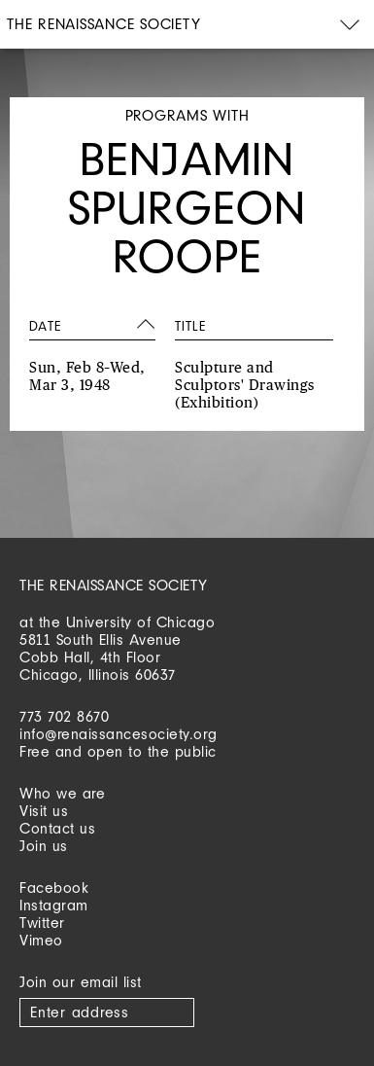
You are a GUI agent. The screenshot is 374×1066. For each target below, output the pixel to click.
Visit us (43, 810)
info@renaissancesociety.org (118, 734)
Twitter (42, 922)
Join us (43, 845)
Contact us (57, 828)
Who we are (62, 793)
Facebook (53, 887)
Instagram (53, 905)
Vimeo (41, 940)
